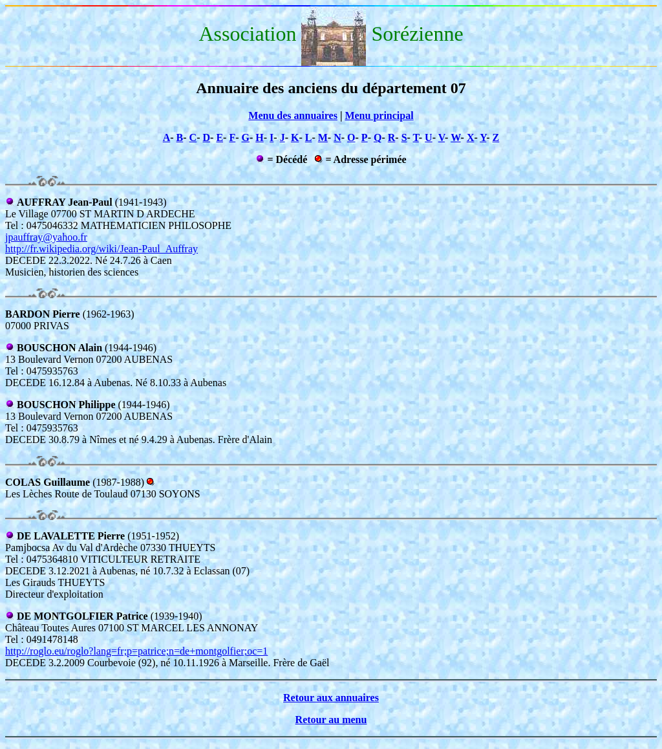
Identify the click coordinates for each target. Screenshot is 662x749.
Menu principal (379, 115)
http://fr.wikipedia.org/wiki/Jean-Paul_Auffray (101, 248)
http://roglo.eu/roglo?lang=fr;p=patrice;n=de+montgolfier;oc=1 (136, 651)
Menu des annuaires (292, 115)
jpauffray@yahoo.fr (46, 237)
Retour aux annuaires (331, 697)
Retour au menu (331, 719)
